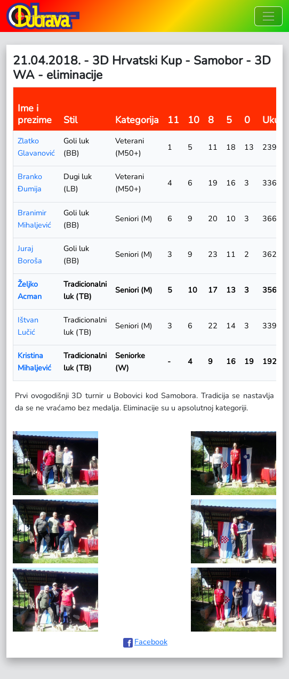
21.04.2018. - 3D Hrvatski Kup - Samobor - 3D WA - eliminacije (142, 67)
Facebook (150, 641)
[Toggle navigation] (268, 16)
